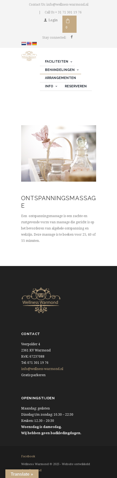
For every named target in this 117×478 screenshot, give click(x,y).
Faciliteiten (56, 61)
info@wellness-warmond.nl (42, 369)
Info (49, 86)
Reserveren (76, 86)
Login (53, 20)
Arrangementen (60, 78)
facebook (28, 456)
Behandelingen (60, 70)
